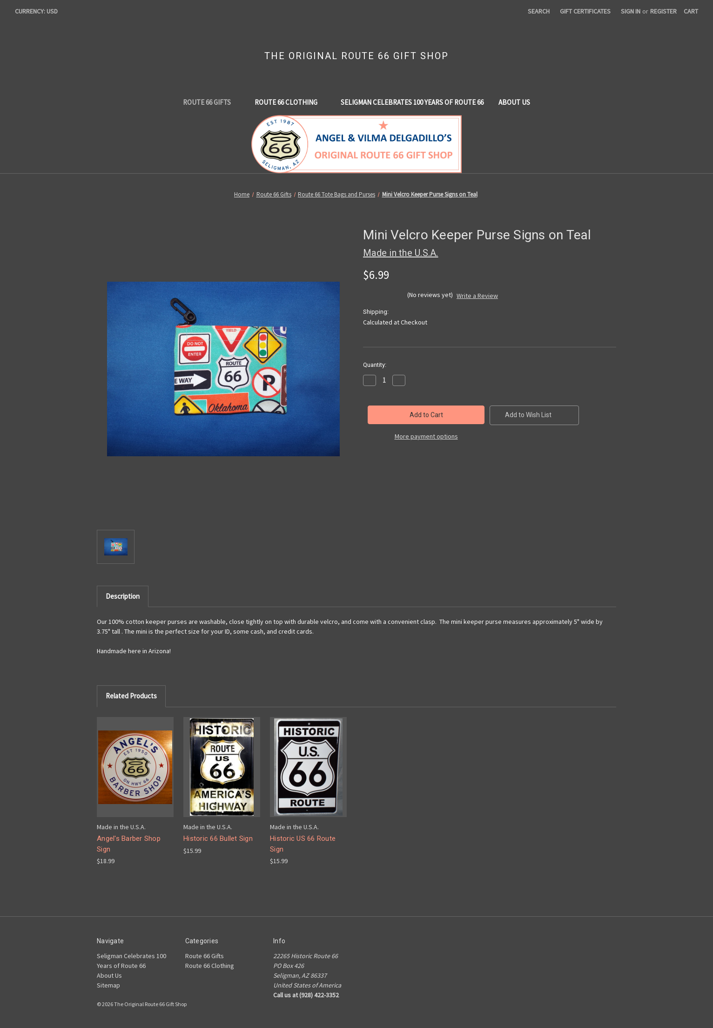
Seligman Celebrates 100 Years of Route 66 (412, 102)
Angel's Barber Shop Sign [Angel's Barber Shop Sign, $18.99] (129, 843)
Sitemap (108, 985)
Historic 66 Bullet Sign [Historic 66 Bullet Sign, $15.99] (218, 838)
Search (539, 11)
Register (663, 11)
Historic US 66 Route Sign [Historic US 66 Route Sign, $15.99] (303, 843)
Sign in (630, 11)
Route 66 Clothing (290, 102)
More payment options (426, 436)
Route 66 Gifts (211, 102)
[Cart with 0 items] (691, 11)
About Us (514, 102)
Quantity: (374, 364)
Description (123, 596)
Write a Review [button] (477, 295)
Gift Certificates (585, 11)
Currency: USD (39, 11)
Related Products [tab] (131, 695)
